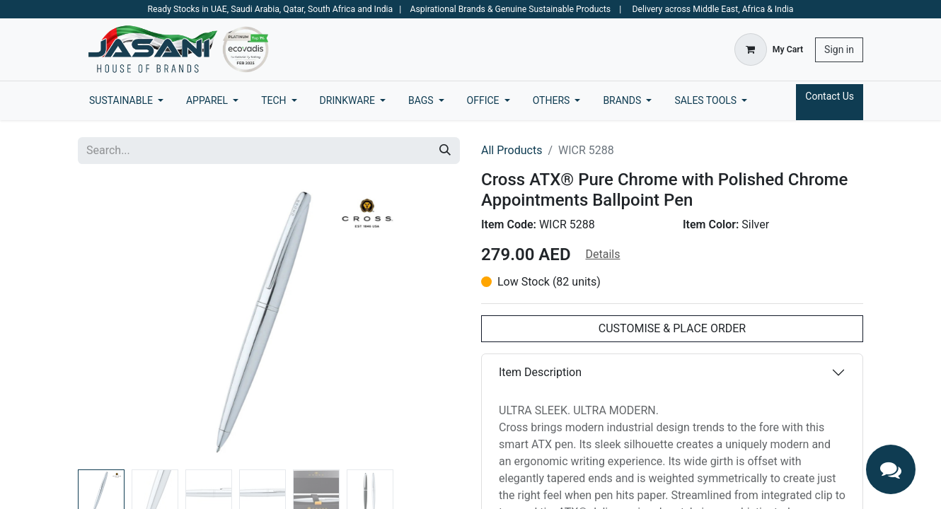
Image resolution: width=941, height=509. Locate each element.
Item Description (540, 372)
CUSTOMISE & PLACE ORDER (672, 328)
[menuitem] (126, 101)
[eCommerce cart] (768, 49)
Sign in (839, 49)
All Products (511, 150)
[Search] (445, 150)
